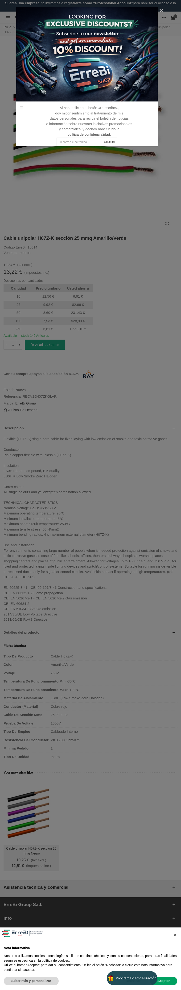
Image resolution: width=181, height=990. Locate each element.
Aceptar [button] (163, 981)
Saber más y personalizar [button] (31, 981)
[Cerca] (161, 10)
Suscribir (109, 141)
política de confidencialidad (88, 134)
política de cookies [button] (55, 960)
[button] (175, 935)
